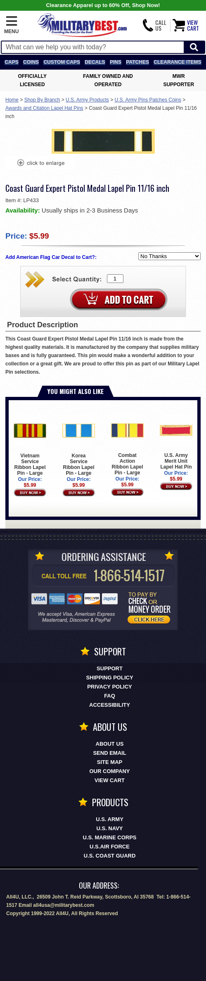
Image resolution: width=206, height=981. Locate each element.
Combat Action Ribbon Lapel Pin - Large (127, 445)
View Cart (110, 780)
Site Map (109, 762)
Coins (31, 62)
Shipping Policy (109, 677)
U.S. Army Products (87, 100)
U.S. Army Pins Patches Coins (148, 100)
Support (110, 668)
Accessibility (109, 705)
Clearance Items (177, 62)
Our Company (110, 771)
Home (12, 100)
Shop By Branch (42, 100)
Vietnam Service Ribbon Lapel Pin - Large (30, 445)
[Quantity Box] (115, 278)
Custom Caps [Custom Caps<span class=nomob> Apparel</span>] (61, 62)
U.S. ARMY (109, 819)
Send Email (109, 753)
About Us (110, 744)
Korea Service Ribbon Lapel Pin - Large (78, 445)
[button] (11, 25)
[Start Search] (194, 47)
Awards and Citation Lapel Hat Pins (44, 108)
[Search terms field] (93, 47)
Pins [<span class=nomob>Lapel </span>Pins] (115, 62)
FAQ (109, 696)
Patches (137, 62)
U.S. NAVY (109, 828)
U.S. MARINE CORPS (109, 837)
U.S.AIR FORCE (110, 846)
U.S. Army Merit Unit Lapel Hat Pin (176, 442)
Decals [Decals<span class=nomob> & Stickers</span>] (95, 62)
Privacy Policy (109, 687)
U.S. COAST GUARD (110, 856)
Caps (11, 62)
